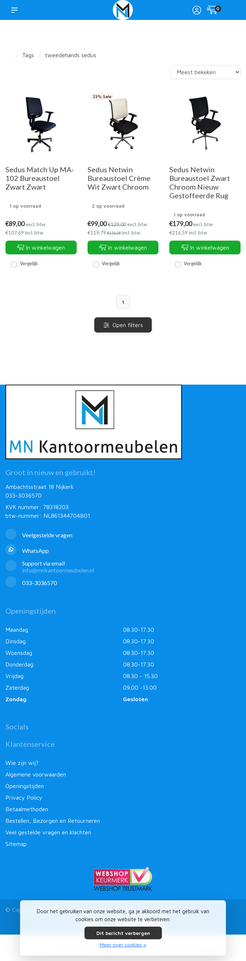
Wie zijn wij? (21, 762)
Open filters (123, 325)
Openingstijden (24, 786)
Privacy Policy (23, 797)
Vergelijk (29, 263)
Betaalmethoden (26, 809)
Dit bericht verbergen (123, 933)
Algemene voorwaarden (35, 774)
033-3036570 (23, 495)
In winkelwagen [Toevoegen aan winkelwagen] (41, 247)
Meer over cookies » (123, 944)
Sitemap (16, 844)
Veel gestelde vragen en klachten (48, 832)
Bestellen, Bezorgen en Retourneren (52, 820)
